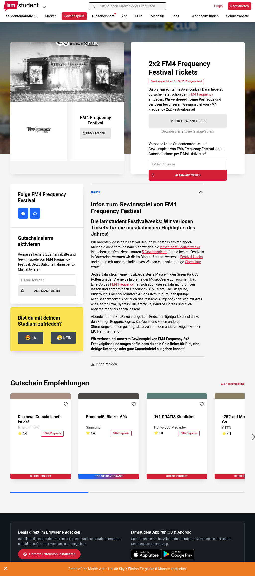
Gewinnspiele (74, 16)
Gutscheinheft (104, 15)
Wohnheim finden (205, 16)
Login (218, 6)
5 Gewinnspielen (154, 252)
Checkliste (193, 262)
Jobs (175, 16)
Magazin (157, 16)
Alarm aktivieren (176, 175)
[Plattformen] (44, 7)
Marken (51, 16)
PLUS (139, 16)
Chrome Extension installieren (49, 554)
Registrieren (239, 6)
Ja (30, 337)
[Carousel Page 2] (127, 492)
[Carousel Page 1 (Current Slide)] (49, 492)
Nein (64, 337)
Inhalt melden (104, 364)
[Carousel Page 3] (206, 492)
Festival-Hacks (191, 257)
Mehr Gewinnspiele (187, 121)
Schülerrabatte (237, 16)
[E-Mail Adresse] (188, 164)
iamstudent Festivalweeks (130, 221)
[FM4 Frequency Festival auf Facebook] (24, 214)
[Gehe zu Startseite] (21, 6)
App (124, 16)
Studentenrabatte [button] (21, 16)
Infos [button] (147, 192)
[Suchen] (93, 6)
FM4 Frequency (201, 94)
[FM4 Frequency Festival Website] (35, 214)
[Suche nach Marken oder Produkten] (127, 6)
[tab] (147, 192)
